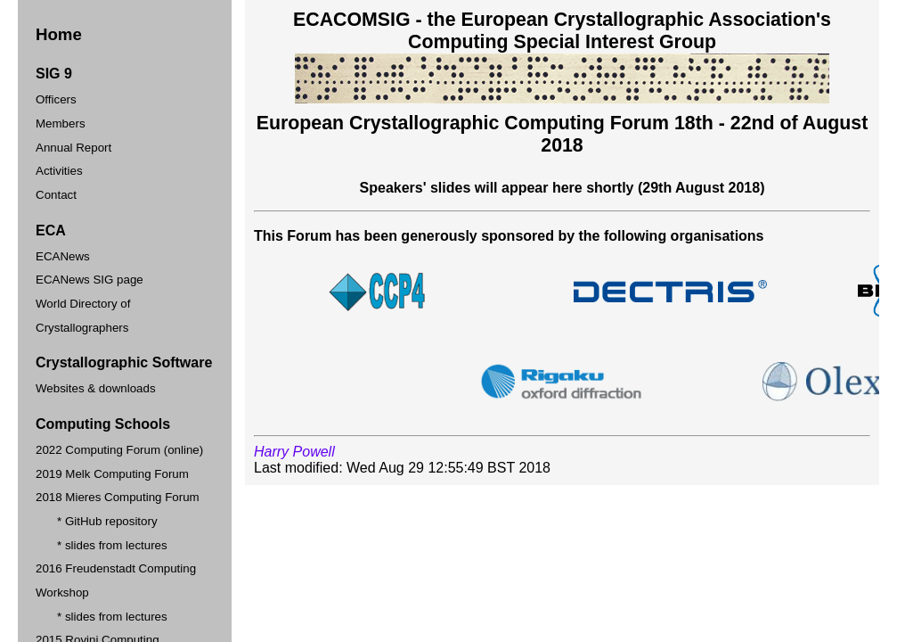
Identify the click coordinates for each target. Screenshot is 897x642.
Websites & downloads (96, 388)
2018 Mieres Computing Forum (118, 497)
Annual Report (73, 147)
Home (59, 34)
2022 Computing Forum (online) (119, 450)
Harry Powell (294, 451)
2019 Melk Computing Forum (112, 474)
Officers (56, 99)
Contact (56, 195)
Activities (59, 170)
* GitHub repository (107, 521)
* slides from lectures (112, 545)
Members (61, 123)
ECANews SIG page (89, 279)
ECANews (63, 256)
